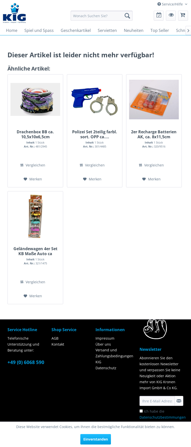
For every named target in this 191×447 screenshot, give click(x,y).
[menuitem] (102, 16)
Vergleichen (32, 165)
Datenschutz (106, 368)
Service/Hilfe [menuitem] (170, 4)
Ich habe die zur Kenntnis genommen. (163, 417)
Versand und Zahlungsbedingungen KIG (114, 356)
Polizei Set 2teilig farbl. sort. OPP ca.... (94, 134)
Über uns (103, 344)
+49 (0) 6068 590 (25, 362)
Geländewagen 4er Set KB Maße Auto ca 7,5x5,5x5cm (35, 251)
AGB (54, 338)
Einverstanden (95, 439)
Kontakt (57, 344)
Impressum (105, 338)
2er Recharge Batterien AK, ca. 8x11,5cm (154, 134)
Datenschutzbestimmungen (163, 417)
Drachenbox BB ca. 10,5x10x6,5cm (35, 134)
